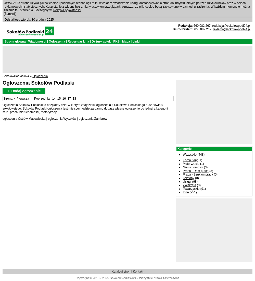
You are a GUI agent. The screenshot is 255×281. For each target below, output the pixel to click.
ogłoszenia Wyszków (62, 119)
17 (69, 98)
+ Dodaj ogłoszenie (24, 91)
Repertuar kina (78, 41)
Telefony (188, 178)
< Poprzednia (41, 98)
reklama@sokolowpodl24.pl (231, 29)
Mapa (126, 41)
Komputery (190, 160)
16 (64, 98)
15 (59, 98)
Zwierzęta (189, 185)
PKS (116, 41)
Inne (186, 192)
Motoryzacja (191, 164)
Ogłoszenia (57, 41)
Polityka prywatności (67, 10)
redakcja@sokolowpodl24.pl (231, 26)
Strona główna (15, 41)
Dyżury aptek (101, 41)
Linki (136, 41)
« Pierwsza (22, 98)
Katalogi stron (121, 271)
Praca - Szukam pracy (198, 174)
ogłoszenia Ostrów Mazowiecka (24, 119)
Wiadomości (37, 41)
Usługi (187, 181)
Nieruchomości (193, 167)
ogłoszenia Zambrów (93, 119)
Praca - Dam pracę (196, 171)
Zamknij (10, 14)
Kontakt (138, 271)
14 (54, 98)
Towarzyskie (191, 189)
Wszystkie (190, 154)
